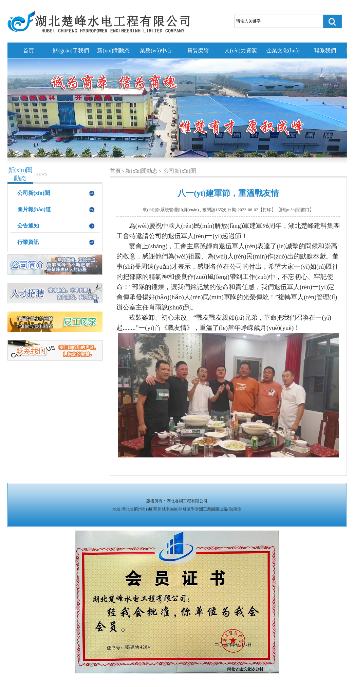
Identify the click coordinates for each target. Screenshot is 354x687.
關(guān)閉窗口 (295, 209)
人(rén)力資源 (240, 50)
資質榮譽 (198, 50)
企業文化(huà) (283, 50)
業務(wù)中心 (156, 50)
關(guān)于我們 (71, 50)
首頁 (28, 50)
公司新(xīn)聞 (33, 193)
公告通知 (28, 226)
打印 (267, 209)
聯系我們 (325, 50)
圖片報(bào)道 (34, 209)
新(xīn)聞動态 (113, 50)
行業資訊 (28, 242)
